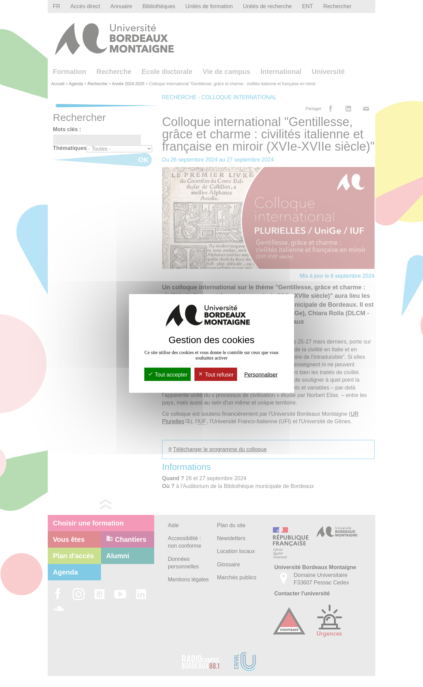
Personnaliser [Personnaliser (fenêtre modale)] (261, 375)
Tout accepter (167, 375)
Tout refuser (216, 375)
